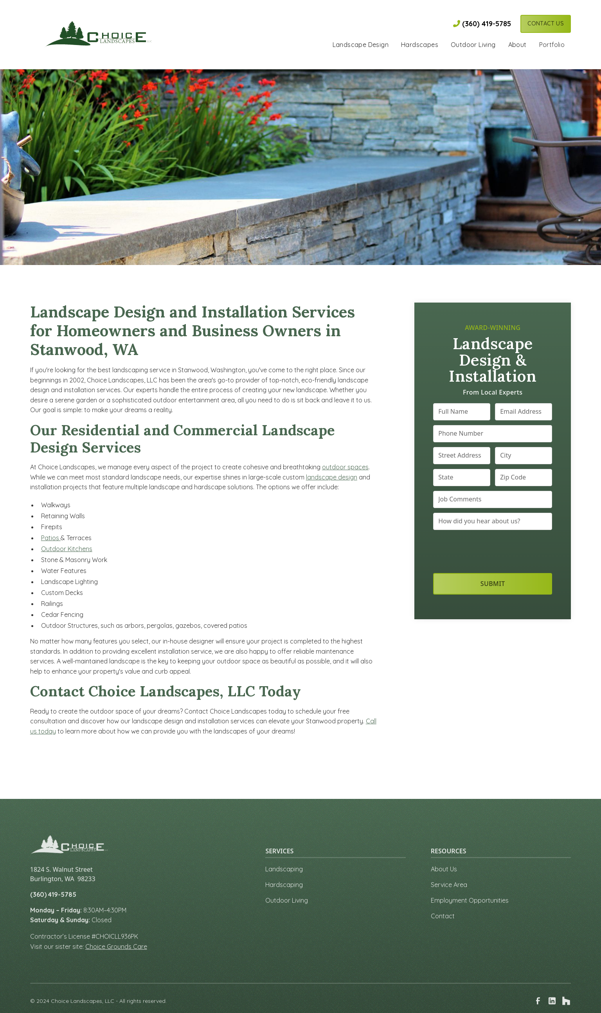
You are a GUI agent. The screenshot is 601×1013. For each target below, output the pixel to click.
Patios (51, 538)
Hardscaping (284, 897)
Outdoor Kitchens (66, 549)
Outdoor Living (286, 913)
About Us (444, 881)
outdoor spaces (345, 467)
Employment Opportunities (470, 913)
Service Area (449, 897)
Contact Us (545, 23)
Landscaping (284, 881)
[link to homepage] (98, 34)
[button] (360, 45)
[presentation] (492, 550)
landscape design (331, 477)
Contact (443, 928)
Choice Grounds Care (116, 959)
